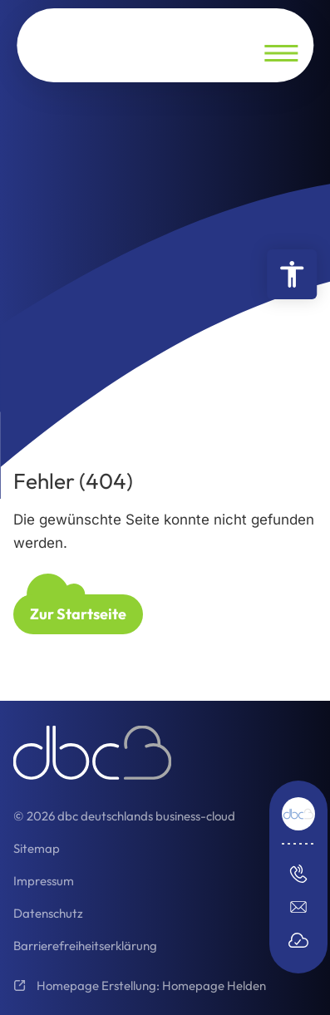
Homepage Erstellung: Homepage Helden (150, 985)
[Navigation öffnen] (281, 53)
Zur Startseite (78, 613)
